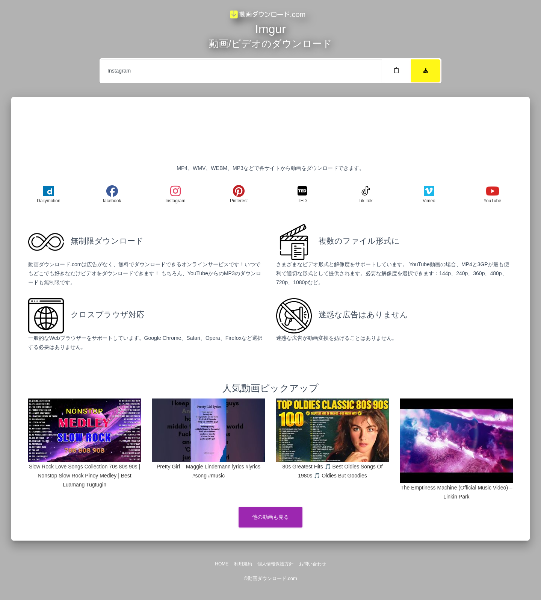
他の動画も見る (270, 517)
